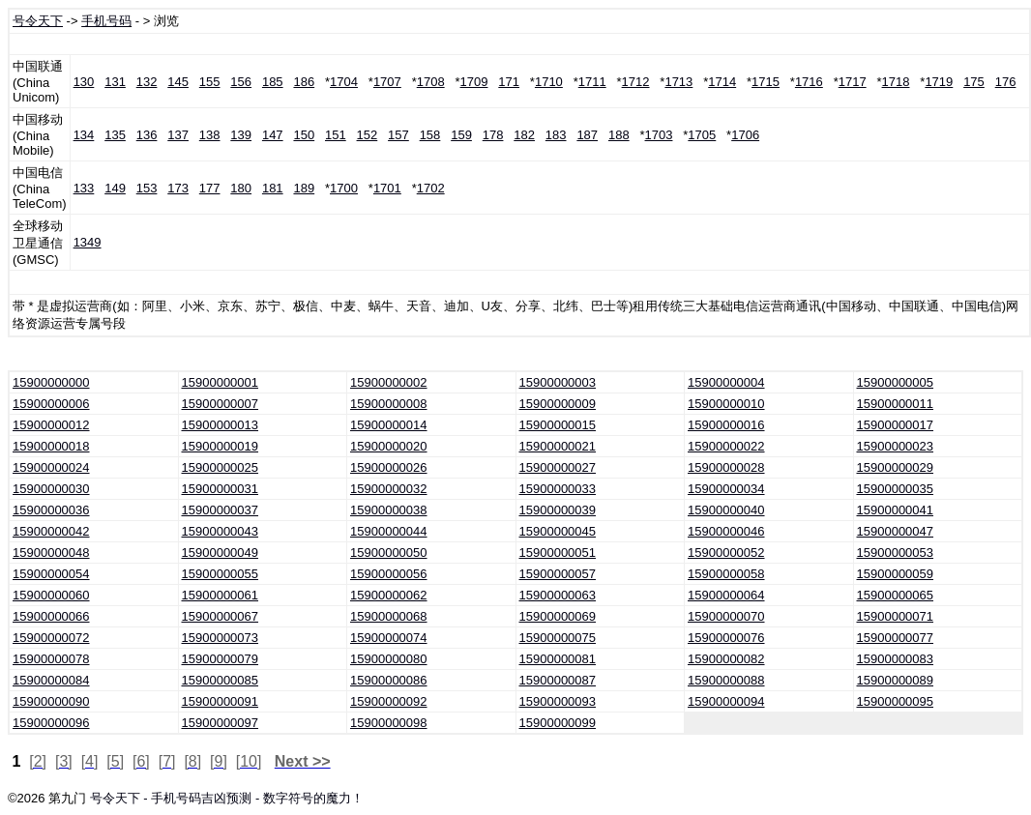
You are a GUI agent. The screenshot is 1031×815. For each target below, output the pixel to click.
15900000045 (558, 531)
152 (367, 135)
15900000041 (895, 510)
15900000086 (388, 680)
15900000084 (51, 680)
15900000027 (558, 467)
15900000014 (388, 425)
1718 (896, 81)
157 (398, 135)
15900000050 (388, 552)
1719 (939, 81)
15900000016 (726, 425)
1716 (809, 81)
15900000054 (51, 574)
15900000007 (220, 403)
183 (556, 135)
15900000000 (51, 382)
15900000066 (51, 616)
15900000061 (220, 595)
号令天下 (38, 21)
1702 (431, 188)
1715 (765, 81)
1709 (474, 81)
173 (178, 188)
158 (430, 135)
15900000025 (220, 467)
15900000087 (558, 680)
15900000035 (895, 488)
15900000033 (558, 488)
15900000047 (895, 531)
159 (461, 135)
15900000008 (388, 403)
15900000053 (895, 552)
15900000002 (388, 382)
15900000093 (558, 701)
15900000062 (388, 595)
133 (84, 188)
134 (84, 135)
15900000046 (726, 531)
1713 (678, 81)
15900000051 (558, 552)
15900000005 (895, 382)
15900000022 (726, 446)
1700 (344, 188)
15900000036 (51, 510)
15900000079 (220, 659)
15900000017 (895, 425)
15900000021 (558, 446)
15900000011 (895, 403)
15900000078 (51, 659)
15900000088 (726, 680)
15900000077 (895, 637)
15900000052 (726, 552)
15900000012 (51, 425)
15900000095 (895, 701)
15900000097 (220, 722)
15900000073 (220, 637)
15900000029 (895, 467)
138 (210, 135)
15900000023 (895, 446)
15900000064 (726, 595)
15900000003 (558, 382)
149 (115, 188)
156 (240, 81)
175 (974, 81)
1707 (387, 81)
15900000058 (726, 574)
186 (303, 81)
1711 (592, 81)
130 (84, 81)
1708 (431, 81)
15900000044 (388, 531)
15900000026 (388, 467)
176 (1005, 81)
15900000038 (388, 510)
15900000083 (895, 659)
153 (147, 188)
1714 (722, 81)
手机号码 (106, 21)
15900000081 (558, 659)
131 (115, 81)
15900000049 (220, 552)
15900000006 (51, 403)
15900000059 (895, 574)
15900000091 (220, 701)
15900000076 (726, 637)
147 (272, 135)
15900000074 (388, 637)
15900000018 (51, 446)
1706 (745, 135)
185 (272, 81)
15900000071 (895, 616)
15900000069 (558, 616)
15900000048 (51, 552)
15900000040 (726, 510)
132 (147, 81)
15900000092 (388, 701)
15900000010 (726, 403)
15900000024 (51, 467)
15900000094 (726, 701)
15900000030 (51, 488)
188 (619, 135)
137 (178, 135)
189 (303, 188)
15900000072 (51, 637)
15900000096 (51, 722)
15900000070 (726, 616)
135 (115, 135)
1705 (702, 135)
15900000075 (558, 637)
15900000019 (220, 446)
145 (178, 81)
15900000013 (220, 425)
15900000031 (220, 488)
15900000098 (388, 722)
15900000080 (388, 659)
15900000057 (558, 574)
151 (335, 135)
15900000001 (220, 382)
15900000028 (726, 467)
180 (240, 188)
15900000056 (388, 574)
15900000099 (558, 722)
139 (240, 135)
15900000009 (558, 403)
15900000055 (220, 574)
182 (524, 135)
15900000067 (220, 616)
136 (147, 135)
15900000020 (388, 446)
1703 (659, 135)
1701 (387, 188)
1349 (88, 242)
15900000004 (726, 382)
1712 (636, 81)
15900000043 (220, 531)
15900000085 (220, 680)
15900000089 (895, 680)
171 (508, 81)
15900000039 (558, 510)
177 (210, 188)
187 (587, 135)
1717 (853, 81)
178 (493, 135)
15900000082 (726, 659)
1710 (549, 81)
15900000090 (51, 701)
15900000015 (558, 425)
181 (272, 188)
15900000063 (558, 595)
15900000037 (220, 510)
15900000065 (895, 595)
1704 (344, 81)
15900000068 (388, 616)
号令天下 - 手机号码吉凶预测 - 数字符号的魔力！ (227, 798)
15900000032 (388, 488)
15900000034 (726, 488)
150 (303, 135)
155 (210, 81)
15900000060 (51, 595)
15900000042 (51, 531)
